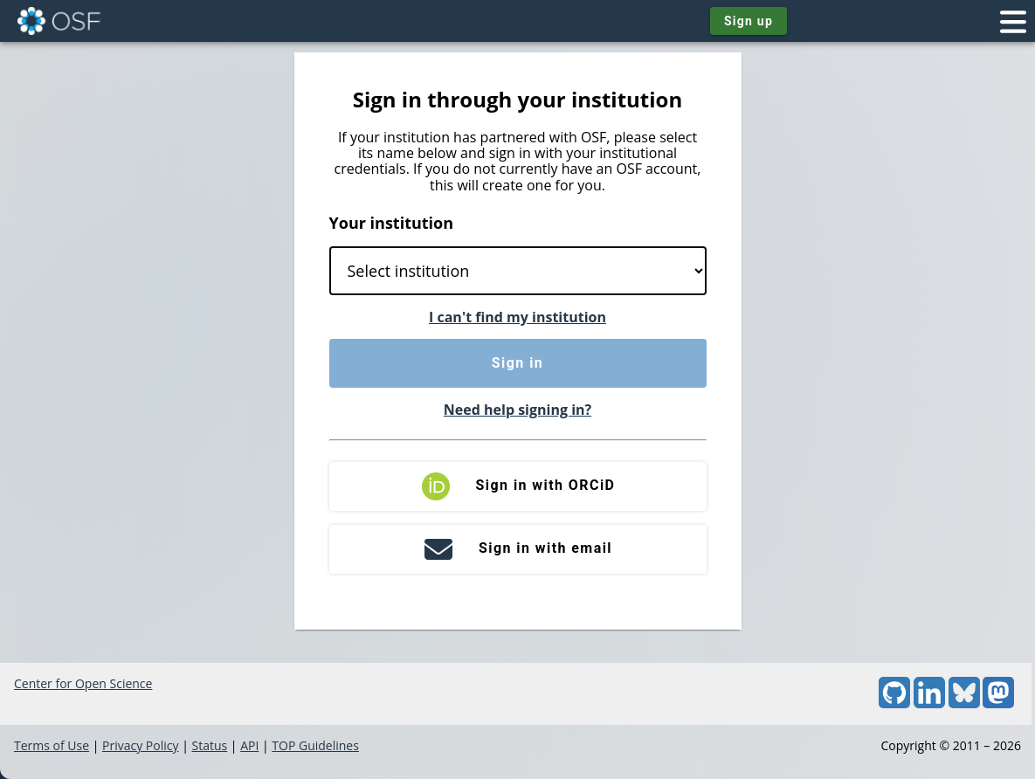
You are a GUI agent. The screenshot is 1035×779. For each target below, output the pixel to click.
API (249, 745)
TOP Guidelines (315, 745)
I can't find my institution (517, 317)
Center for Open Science (83, 683)
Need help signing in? (517, 409)
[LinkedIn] (929, 703)
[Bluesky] (964, 703)
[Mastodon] (998, 703)
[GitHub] (894, 703)
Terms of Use (51, 745)
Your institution (391, 222)
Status (209, 745)
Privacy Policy (140, 745)
